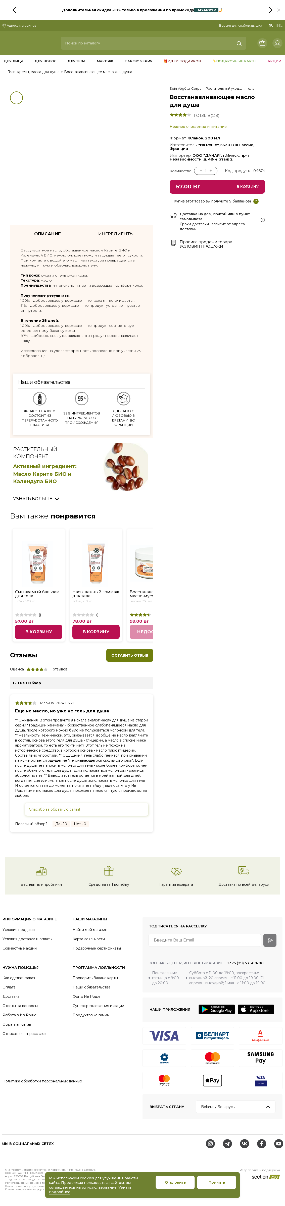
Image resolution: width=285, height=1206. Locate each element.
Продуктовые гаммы (91, 1015)
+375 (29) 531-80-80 (245, 963)
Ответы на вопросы (20, 1006)
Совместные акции (20, 948)
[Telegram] (227, 1143)
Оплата (9, 987)
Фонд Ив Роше (87, 996)
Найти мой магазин (90, 929)
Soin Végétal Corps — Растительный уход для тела (212, 88)
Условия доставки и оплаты (27, 939)
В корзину (38, 631)
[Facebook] (261, 1143)
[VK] (244, 1143)
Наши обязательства (91, 987)
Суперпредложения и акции (98, 1006)
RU (271, 25)
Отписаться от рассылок (24, 1033)
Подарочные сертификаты (97, 948)
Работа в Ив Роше (19, 1015)
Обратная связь (17, 1024)
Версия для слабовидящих (240, 25)
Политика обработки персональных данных (42, 1081)
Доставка (11, 996)
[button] (278, 10)
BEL (279, 25)
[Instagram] (210, 1143)
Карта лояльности (89, 939)
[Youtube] (278, 1143)
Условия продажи (201, 246)
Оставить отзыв (129, 655)
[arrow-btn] (269, 940)
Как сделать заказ (19, 978)
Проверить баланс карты (95, 978)
